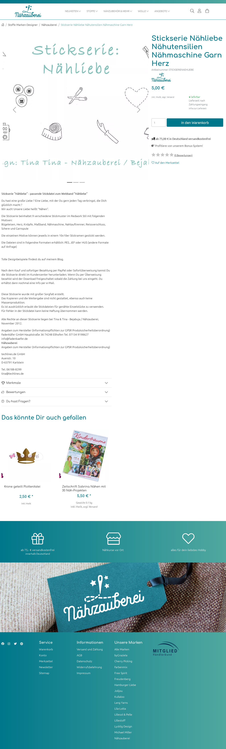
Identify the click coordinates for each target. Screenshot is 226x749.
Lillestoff (119, 720)
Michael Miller (123, 732)
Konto (43, 655)
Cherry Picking (123, 661)
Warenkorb (46, 649)
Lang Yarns (121, 702)
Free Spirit (120, 673)
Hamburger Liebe (125, 685)
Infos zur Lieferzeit (197, 108)
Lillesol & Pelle (123, 714)
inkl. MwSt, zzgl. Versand (163, 97)
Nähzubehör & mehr (118, 11)
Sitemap (44, 673)
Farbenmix (120, 667)
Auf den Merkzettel (165, 163)
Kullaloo (119, 696)
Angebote (162, 11)
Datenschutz (84, 661)
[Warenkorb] (207, 11)
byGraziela (120, 655)
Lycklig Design (123, 726)
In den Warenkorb (195, 122)
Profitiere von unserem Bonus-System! (177, 146)
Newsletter (46, 667)
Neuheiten (73, 11)
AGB (79, 655)
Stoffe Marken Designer (23, 25)
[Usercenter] (200, 11)
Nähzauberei (49, 25)
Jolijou (118, 691)
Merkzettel (46, 661)
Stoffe (92, 11)
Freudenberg (122, 679)
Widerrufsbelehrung (89, 667)
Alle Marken (121, 649)
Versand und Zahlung (90, 649)
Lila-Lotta (120, 708)
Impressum (84, 673)
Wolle (143, 11)
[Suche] (192, 11)
